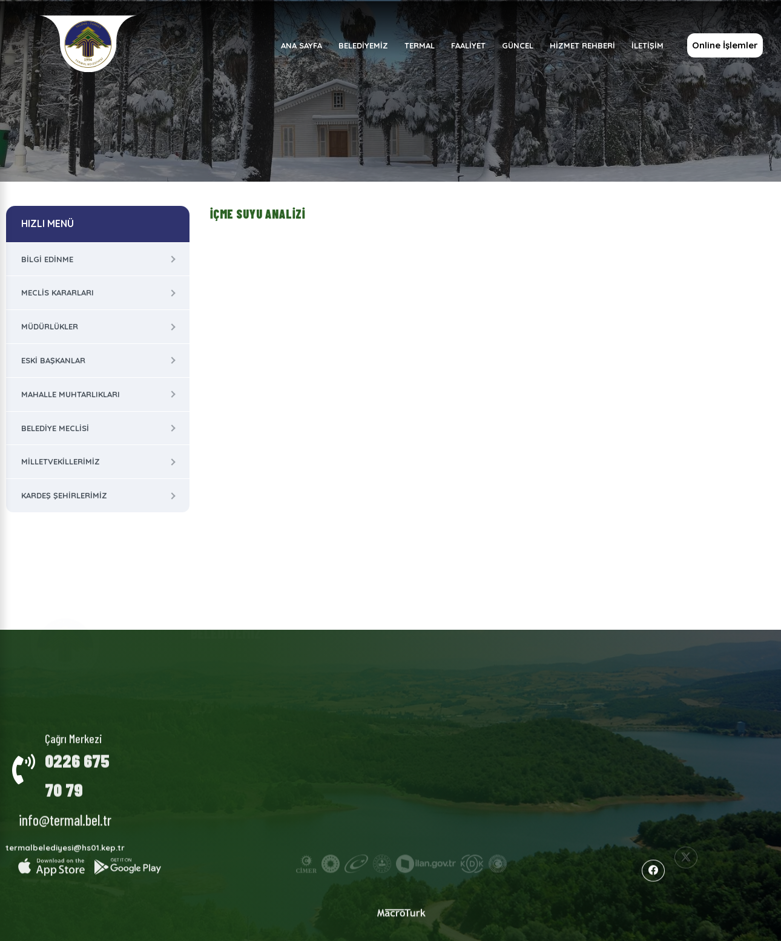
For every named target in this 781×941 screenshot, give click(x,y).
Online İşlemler (724, 45)
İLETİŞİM (647, 45)
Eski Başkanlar (53, 360)
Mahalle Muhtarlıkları (70, 394)
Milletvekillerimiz (60, 461)
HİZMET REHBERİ (582, 45)
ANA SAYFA (300, 45)
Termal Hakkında (337, 656)
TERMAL (419, 45)
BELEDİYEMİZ (362, 45)
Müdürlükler (49, 326)
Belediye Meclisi (55, 428)
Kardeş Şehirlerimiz (64, 495)
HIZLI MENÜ (47, 223)
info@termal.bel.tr (65, 811)
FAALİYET (467, 45)
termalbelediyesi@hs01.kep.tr (65, 839)
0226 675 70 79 (77, 766)
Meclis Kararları (57, 292)
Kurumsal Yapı (223, 660)
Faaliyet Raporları (447, 653)
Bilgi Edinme (47, 259)
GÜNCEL (517, 45)
